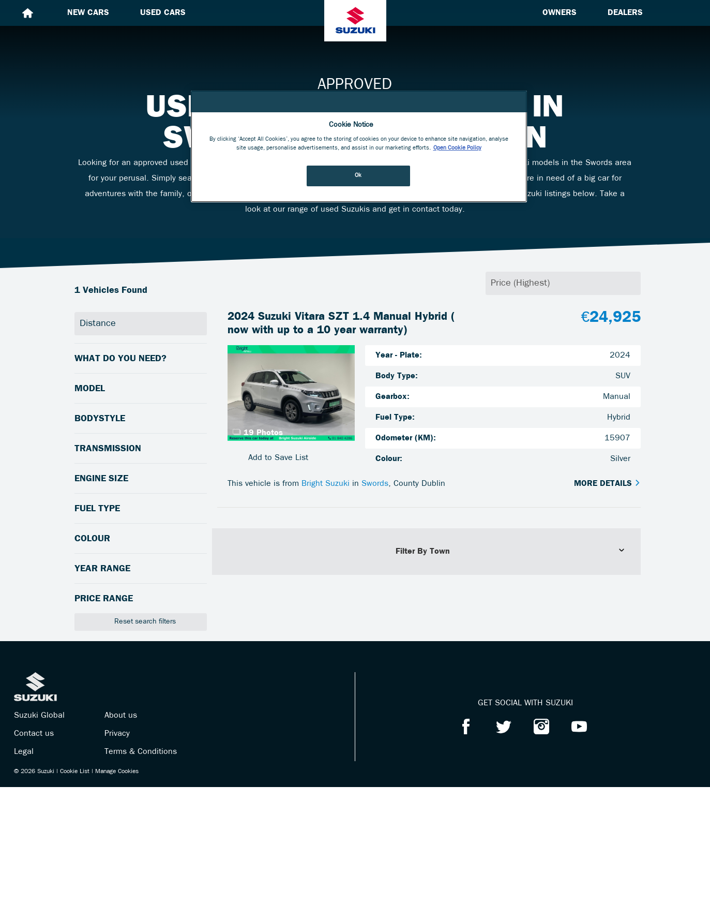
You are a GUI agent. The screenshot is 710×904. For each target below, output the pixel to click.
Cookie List (74, 771)
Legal (24, 752)
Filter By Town (510, 551)
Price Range (103, 599)
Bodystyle (99, 419)
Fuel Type (97, 509)
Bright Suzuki (325, 484)
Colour (92, 539)
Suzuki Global (39, 716)
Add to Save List (268, 458)
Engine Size (101, 479)
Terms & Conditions (140, 752)
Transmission (107, 449)
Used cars (163, 13)
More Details (607, 484)
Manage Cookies (117, 771)
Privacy (117, 734)
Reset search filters (140, 622)
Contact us (34, 734)
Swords (374, 484)
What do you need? (120, 359)
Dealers (625, 13)
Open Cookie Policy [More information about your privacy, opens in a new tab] (457, 148)
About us (120, 716)
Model (89, 389)
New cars (88, 13)
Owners (559, 13)
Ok (358, 175)
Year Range (102, 569)
